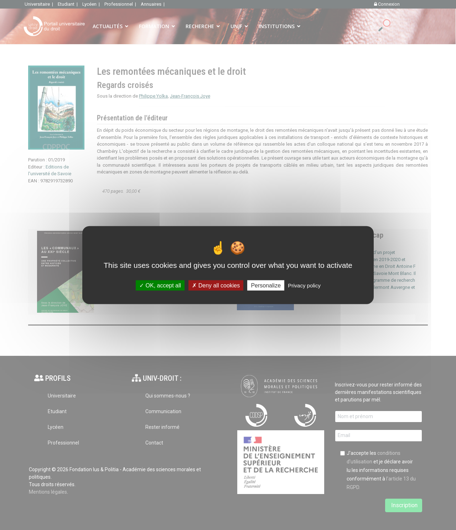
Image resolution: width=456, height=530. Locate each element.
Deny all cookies (216, 285)
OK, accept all (160, 285)
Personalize (266, 285)
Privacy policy (304, 285)
